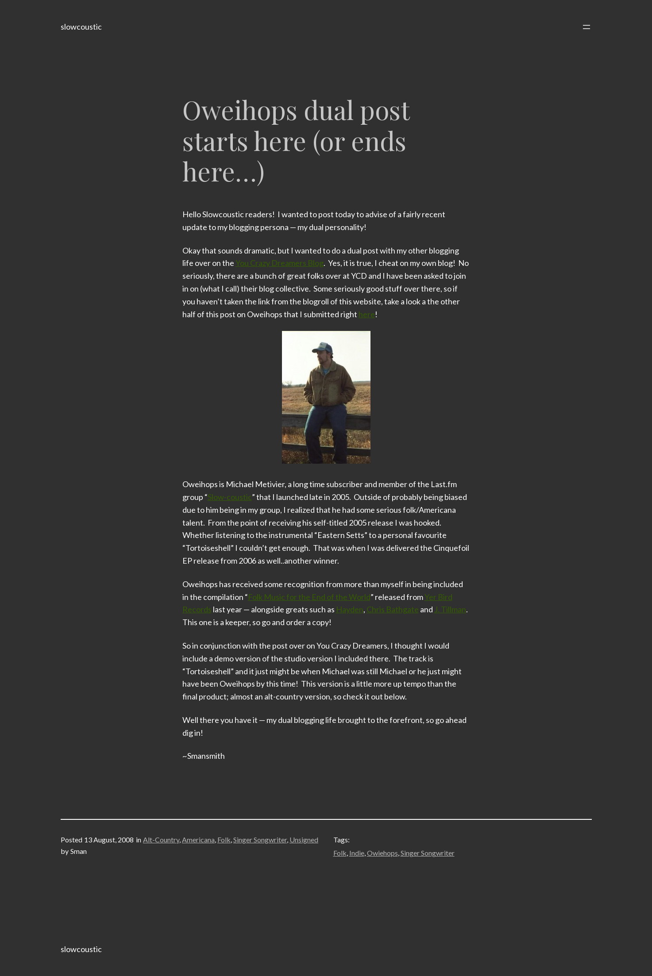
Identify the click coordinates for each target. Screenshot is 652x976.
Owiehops (382, 853)
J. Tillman (450, 609)
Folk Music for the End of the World (309, 597)
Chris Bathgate (393, 609)
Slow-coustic (230, 497)
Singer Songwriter (260, 839)
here (367, 314)
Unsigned (303, 839)
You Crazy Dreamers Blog (279, 263)
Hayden (349, 609)
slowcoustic (81, 26)
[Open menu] (586, 27)
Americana (198, 839)
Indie (356, 853)
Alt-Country (161, 839)
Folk (224, 839)
